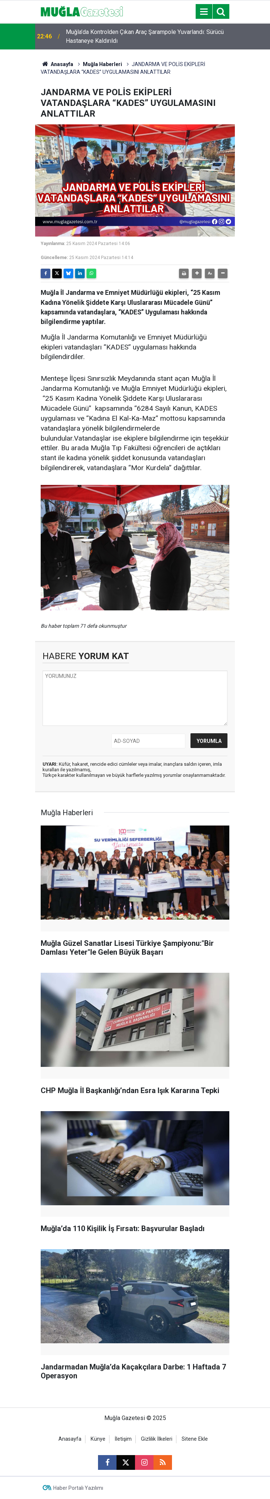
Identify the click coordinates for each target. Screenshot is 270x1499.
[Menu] (203, 12)
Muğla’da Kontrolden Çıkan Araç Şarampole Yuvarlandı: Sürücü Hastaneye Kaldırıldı (145, 36)
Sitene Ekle (195, 1439)
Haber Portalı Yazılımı (78, 1488)
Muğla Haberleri (102, 64)
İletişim (123, 1439)
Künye (98, 1439)
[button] (197, 273)
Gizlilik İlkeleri (156, 1439)
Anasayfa (57, 64)
